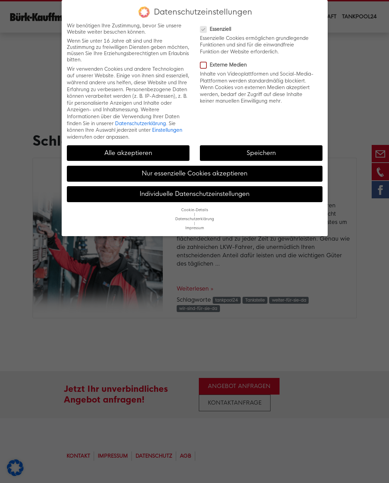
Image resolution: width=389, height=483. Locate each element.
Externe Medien (225, 65)
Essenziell (218, 29)
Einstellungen (167, 130)
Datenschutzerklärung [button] (194, 219)
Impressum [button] (194, 228)
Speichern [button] (261, 152)
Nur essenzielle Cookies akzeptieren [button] (194, 173)
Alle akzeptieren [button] (128, 152)
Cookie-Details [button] (194, 210)
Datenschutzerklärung (140, 123)
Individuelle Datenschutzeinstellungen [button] (194, 194)
